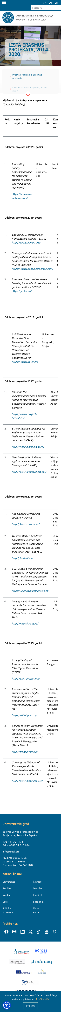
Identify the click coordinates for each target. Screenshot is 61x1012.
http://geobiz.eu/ (22, 291)
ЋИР (43, 2)
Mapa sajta (35, 908)
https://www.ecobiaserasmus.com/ (32, 268)
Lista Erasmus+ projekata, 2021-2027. (29, 89)
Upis (4, 901)
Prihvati (30, 1006)
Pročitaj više (42, 999)
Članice (35, 881)
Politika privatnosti (4, 908)
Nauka (4, 895)
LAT (50, 2)
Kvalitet (35, 895)
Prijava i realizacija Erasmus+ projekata (28, 76)
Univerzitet (4, 881)
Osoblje (35, 888)
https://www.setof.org (25, 361)
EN (56, 2)
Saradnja (35, 901)
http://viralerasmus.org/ (26, 242)
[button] (6, 1005)
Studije (4, 888)
